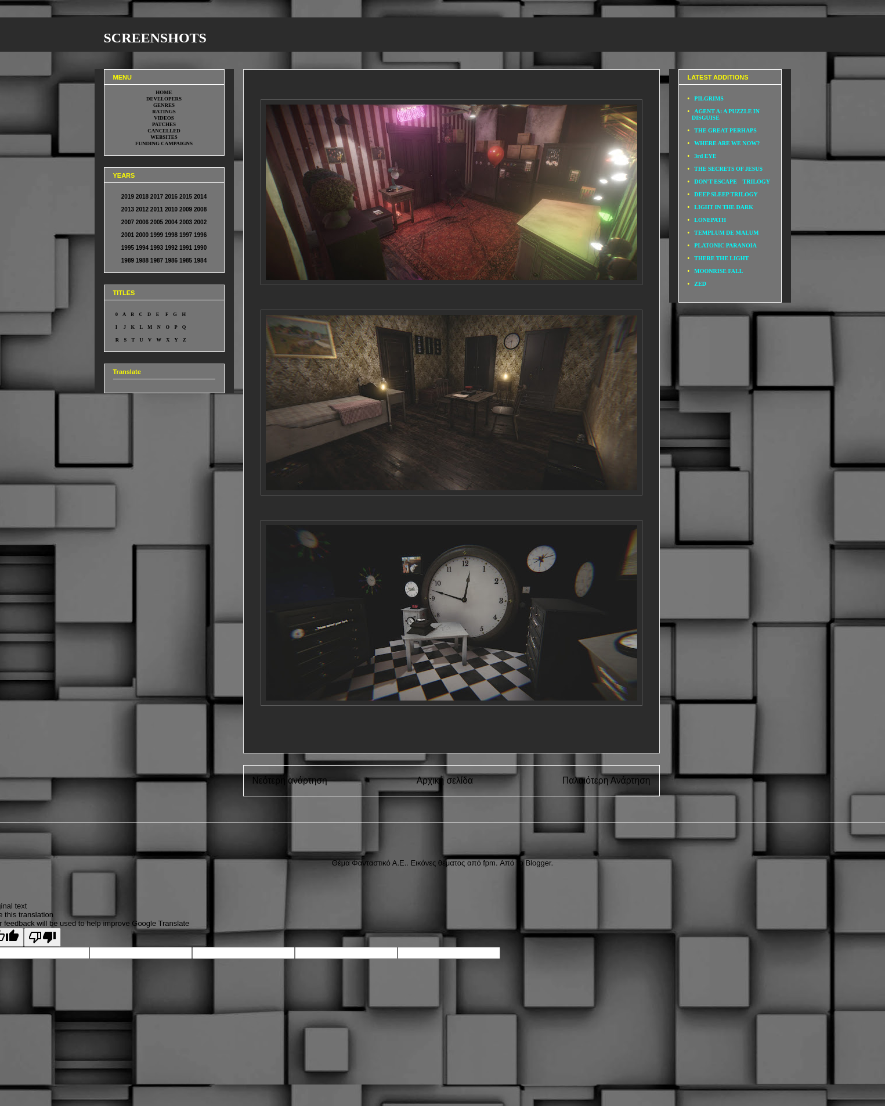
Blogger (538, 863)
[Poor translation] (42, 937)
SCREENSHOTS (155, 37)
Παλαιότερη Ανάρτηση (606, 780)
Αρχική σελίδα (445, 780)
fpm (489, 863)
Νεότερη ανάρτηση (289, 780)
